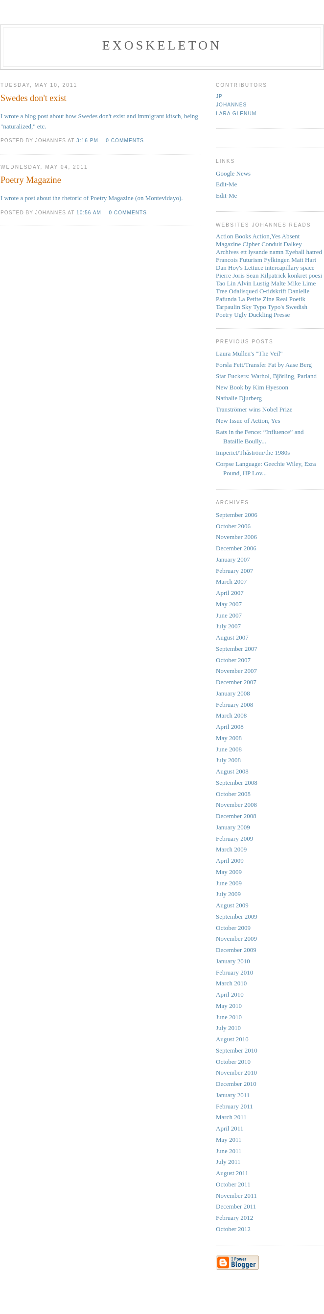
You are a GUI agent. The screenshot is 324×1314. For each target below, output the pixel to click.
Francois (227, 259)
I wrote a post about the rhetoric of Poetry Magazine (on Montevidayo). (91, 198)
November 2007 (236, 670)
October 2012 (233, 1229)
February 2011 (234, 1106)
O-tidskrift (272, 291)
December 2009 (236, 949)
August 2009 (232, 905)
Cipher (251, 244)
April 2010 (230, 994)
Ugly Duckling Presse (262, 314)
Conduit (271, 244)
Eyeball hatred (303, 252)
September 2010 (236, 1050)
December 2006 (236, 548)
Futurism (250, 259)
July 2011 (228, 1161)
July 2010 (228, 1027)
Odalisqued (243, 291)
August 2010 (232, 1039)
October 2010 (233, 1061)
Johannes (231, 104)
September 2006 (236, 514)
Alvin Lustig (253, 283)
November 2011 (236, 1195)
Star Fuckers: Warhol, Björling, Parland (266, 376)
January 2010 (233, 961)
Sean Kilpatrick (266, 275)
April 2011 (229, 1128)
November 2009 (236, 938)
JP (219, 96)
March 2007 (231, 581)
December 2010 (236, 1083)
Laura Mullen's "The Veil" (249, 353)
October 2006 (233, 526)
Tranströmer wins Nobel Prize (254, 409)
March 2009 (231, 849)
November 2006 (236, 537)
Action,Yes (266, 236)
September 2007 (236, 648)
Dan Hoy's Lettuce (239, 267)
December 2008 (236, 816)
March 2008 (231, 715)
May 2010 (229, 1005)
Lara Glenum (236, 113)
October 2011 (233, 1184)
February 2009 (234, 838)
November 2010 (236, 1072)
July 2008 (228, 760)
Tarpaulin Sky (234, 306)
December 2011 (236, 1206)
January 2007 (233, 559)
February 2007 (234, 570)
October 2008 (233, 794)
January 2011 (233, 1095)
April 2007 (230, 592)
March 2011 (231, 1117)
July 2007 (228, 626)
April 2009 (230, 860)
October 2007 (233, 660)
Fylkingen (277, 259)
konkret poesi (305, 275)
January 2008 (233, 693)
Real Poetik (290, 299)
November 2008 (236, 804)
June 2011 (229, 1151)
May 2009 (229, 872)
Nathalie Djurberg (239, 398)
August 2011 (232, 1173)
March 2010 (231, 983)
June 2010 (229, 1017)
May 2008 (229, 738)
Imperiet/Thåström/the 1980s (253, 452)
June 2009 (229, 883)
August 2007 (232, 637)
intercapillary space (289, 267)
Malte (278, 283)
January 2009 (233, 827)
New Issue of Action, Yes (248, 420)
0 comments (125, 140)
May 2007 (229, 604)
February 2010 (234, 972)
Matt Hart (303, 259)
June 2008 (229, 749)
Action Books (233, 236)
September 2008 (236, 782)
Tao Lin (226, 283)
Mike (294, 283)
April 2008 (230, 726)
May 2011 (229, 1139)
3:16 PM (87, 140)
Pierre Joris (230, 275)
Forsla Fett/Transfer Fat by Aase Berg (264, 364)
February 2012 (234, 1217)
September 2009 (236, 916)
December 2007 (236, 682)
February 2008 (234, 704)
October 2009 (233, 927)
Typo (259, 306)
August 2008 (232, 771)
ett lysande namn (261, 252)
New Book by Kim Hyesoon (252, 387)
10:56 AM (88, 212)
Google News (233, 173)
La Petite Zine (256, 299)
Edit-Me (226, 184)
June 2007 (229, 615)
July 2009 (228, 894)
